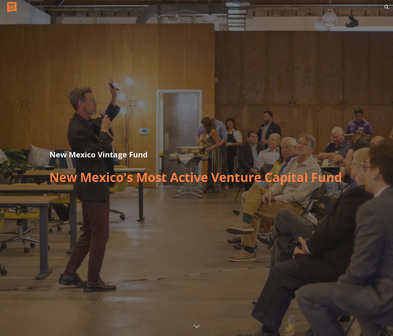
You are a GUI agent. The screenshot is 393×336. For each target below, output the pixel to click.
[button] (387, 7)
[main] (196, 154)
